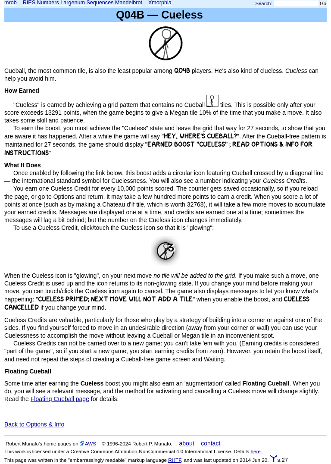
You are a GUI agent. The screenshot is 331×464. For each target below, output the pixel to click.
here (255, 451)
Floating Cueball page (60, 398)
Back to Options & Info (34, 424)
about (186, 443)
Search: (264, 3)
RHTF (174, 460)
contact (210, 443)
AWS (90, 443)
